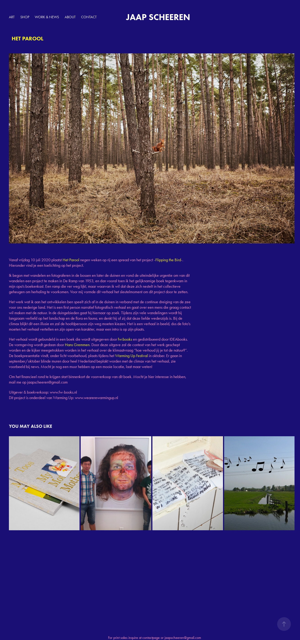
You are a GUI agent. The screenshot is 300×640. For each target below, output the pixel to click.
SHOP (24, 17)
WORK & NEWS (47, 17)
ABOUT (70, 17)
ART (12, 17)
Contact (89, 17)
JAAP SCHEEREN (158, 17)
